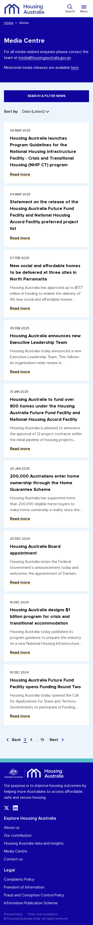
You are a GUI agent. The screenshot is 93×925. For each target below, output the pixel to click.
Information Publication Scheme (31, 903)
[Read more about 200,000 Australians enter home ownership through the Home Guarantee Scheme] (46, 494)
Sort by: (11, 111)
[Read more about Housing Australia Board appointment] (46, 561)
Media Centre (15, 851)
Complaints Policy (19, 879)
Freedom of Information (24, 887)
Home (8, 23)
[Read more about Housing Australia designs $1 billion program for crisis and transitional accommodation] (46, 628)
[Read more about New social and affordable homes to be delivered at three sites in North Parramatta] (46, 283)
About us (12, 828)
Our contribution (17, 835)
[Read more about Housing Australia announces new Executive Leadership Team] (46, 350)
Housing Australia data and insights (34, 843)
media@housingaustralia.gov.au (44, 58)
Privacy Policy (13, 914)
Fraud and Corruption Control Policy (34, 895)
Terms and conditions (43, 914)
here (75, 68)
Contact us (13, 859)
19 (42, 740)
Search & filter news (46, 96)
